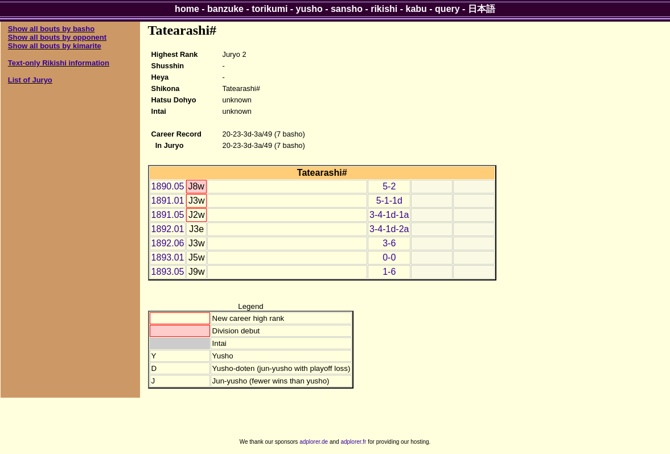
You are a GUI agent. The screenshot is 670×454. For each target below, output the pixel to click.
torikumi (269, 9)
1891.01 (167, 200)
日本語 (481, 9)
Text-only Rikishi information (58, 63)
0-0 (389, 257)
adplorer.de (313, 442)
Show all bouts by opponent (57, 37)
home (187, 9)
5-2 (389, 186)
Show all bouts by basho (51, 28)
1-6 (389, 271)
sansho (347, 9)
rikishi (384, 9)
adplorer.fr (353, 442)
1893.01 (167, 257)
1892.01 (167, 229)
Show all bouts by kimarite (54, 46)
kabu (416, 9)
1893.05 (167, 271)
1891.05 (167, 215)
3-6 (389, 243)
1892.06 (167, 243)
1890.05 (167, 186)
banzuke (225, 9)
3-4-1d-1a (389, 215)
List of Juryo (30, 80)
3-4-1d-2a (389, 229)
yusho (309, 9)
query (447, 9)
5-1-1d (389, 200)
